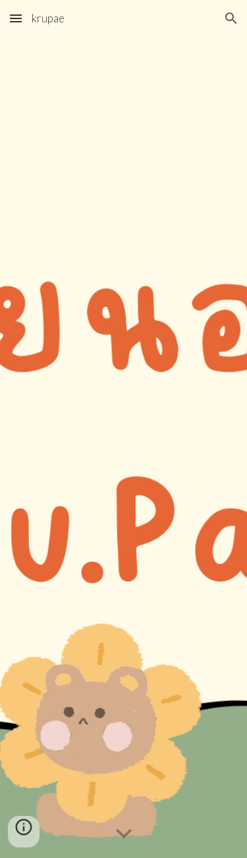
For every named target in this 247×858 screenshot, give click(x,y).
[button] (16, 18)
